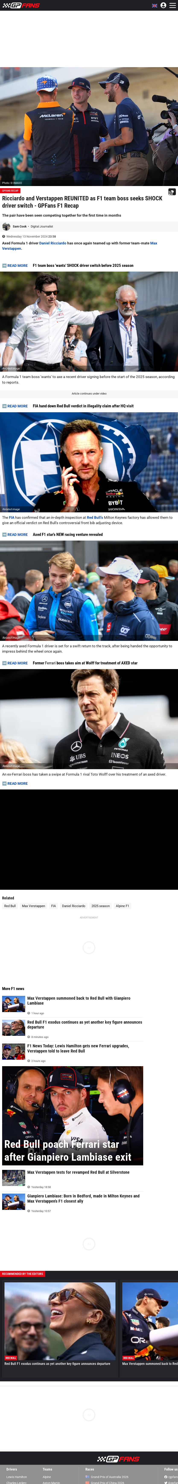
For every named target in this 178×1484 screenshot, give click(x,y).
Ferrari (50, 663)
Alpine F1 (122, 906)
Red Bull (10, 906)
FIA (11, 517)
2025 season (101, 906)
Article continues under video (89, 393)
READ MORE (17, 265)
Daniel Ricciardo (52, 243)
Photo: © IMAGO (12, 183)
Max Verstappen (33, 906)
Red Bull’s (95, 517)
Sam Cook (20, 226)
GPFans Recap (10, 190)
